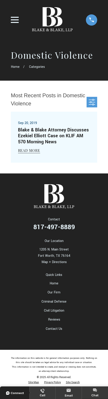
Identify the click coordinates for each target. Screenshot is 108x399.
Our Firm (54, 292)
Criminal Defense (54, 301)
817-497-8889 (54, 227)
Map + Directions (54, 262)
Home (54, 283)
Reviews (54, 319)
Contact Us (54, 328)
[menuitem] (33, 382)
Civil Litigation (54, 310)
